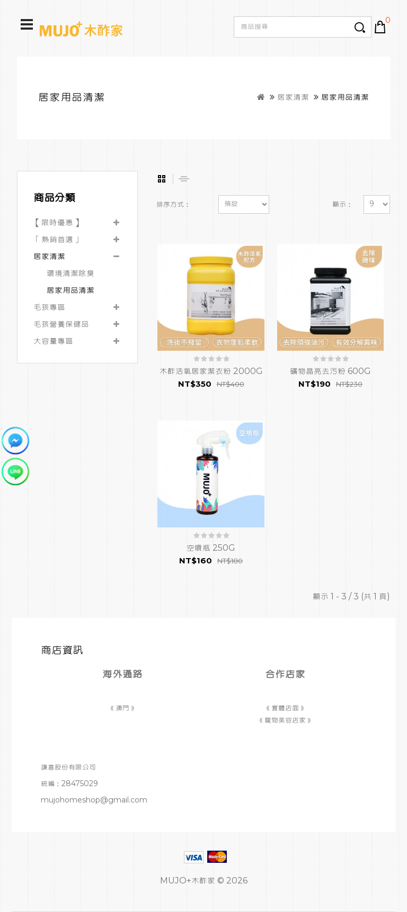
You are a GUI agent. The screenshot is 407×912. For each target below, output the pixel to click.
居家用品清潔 (345, 97)
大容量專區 (53, 341)
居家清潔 (293, 97)
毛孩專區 (49, 307)
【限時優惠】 (57, 222)
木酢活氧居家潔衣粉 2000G (211, 371)
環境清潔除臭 (70, 273)
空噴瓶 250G (211, 548)
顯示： (342, 204)
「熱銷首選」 (57, 239)
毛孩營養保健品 (61, 324)
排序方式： (173, 204)
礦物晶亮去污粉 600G (330, 371)
